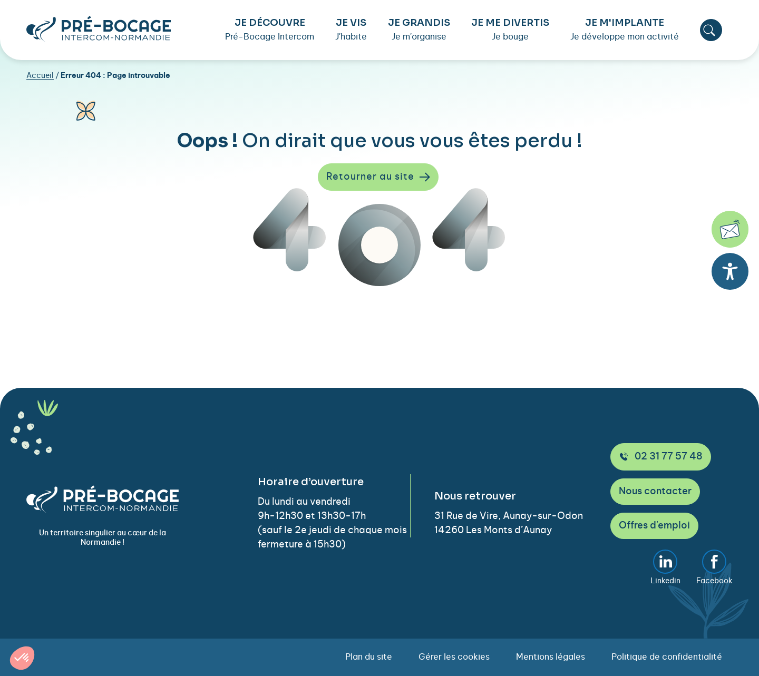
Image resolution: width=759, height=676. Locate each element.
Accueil (40, 76)
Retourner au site (378, 177)
